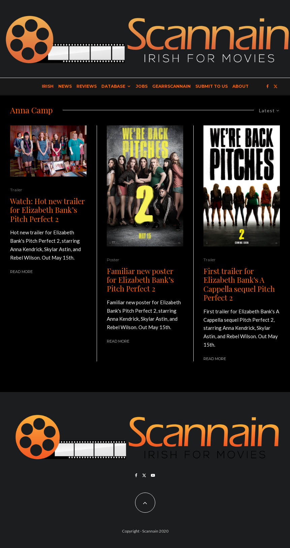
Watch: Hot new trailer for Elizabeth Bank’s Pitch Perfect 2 (47, 210)
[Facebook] (267, 86)
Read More (21, 271)
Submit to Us (211, 86)
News (65, 86)
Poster (113, 259)
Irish (48, 86)
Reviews (86, 86)
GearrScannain (171, 86)
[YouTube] (153, 475)
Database (113, 86)
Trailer (16, 189)
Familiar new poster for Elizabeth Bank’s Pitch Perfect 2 (140, 280)
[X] (275, 86)
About (240, 86)
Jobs (142, 86)
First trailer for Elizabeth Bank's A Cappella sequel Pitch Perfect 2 (239, 284)
